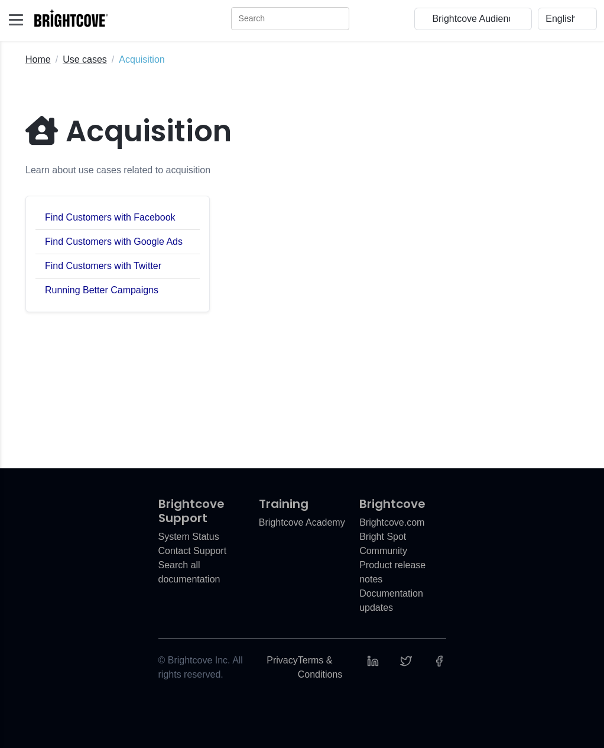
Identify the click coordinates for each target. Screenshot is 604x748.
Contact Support (192, 551)
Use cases (85, 59)
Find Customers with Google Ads (114, 242)
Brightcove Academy (302, 522)
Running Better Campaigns (101, 290)
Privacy (282, 660)
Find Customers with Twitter (103, 266)
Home (38, 59)
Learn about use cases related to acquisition (117, 170)
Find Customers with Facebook (110, 217)
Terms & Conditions (320, 667)
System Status (188, 537)
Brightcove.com (391, 522)
